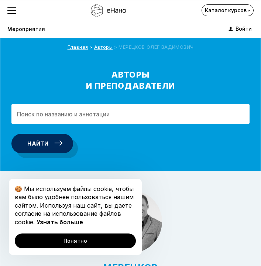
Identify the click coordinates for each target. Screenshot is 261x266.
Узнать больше (60, 222)
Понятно (75, 241)
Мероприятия (26, 29)
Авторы (103, 47)
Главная (78, 47)
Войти (239, 28)
